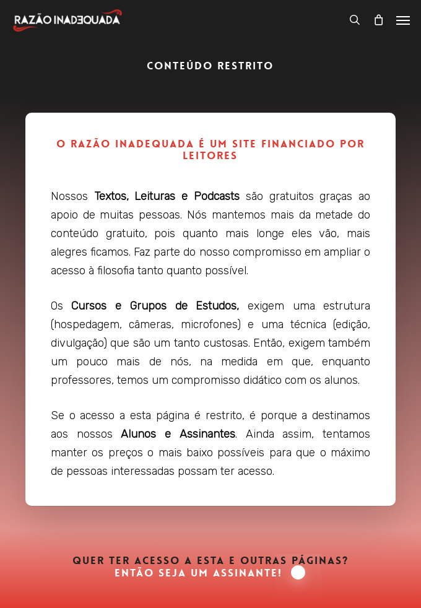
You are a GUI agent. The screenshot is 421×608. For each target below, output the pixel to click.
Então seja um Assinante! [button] (210, 573)
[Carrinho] (378, 19)
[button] (403, 20)
